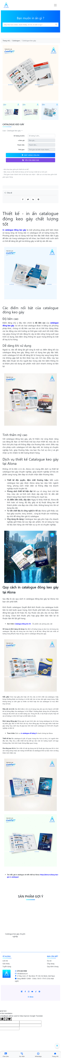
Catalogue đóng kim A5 (23, 624)
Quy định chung (52, 966)
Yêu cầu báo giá (30, 160)
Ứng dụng (50, 963)
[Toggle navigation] (55, 5)
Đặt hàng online (30, 155)
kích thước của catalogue (42, 607)
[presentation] (5, 110)
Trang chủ (6, 40)
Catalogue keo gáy (14, 130)
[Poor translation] (8, 1019)
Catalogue (16, 40)
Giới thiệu (6, 963)
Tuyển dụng (7, 966)
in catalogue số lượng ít (29, 733)
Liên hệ (5, 961)
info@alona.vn (21, 973)
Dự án (49, 961)
